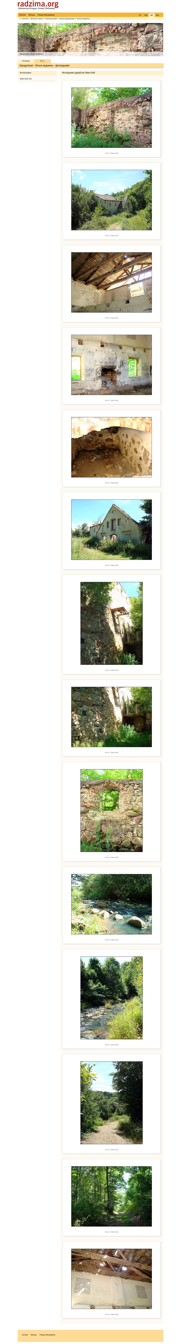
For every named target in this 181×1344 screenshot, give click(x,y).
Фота (42, 61)
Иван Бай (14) (26, 79)
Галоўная (26, 61)
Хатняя (25, 19)
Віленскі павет (37, 19)
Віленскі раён (51, 19)
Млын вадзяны (83, 19)
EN (146, 15)
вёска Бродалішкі (67, 19)
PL (140, 15)
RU (157, 15)
